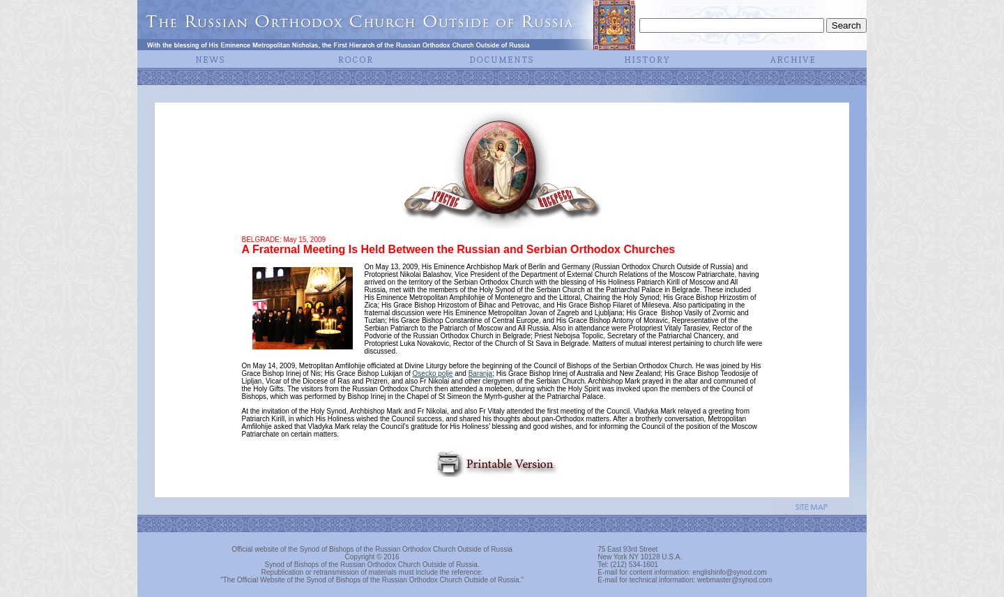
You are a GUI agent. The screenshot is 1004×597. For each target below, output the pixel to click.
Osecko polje (433, 373)
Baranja (480, 373)
